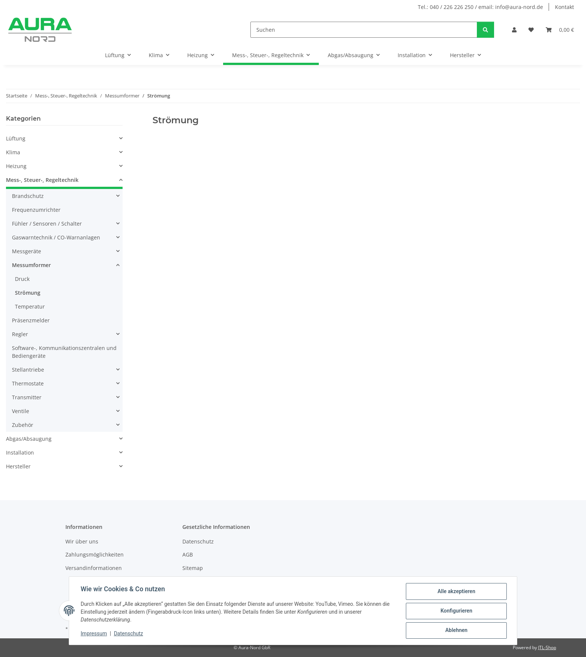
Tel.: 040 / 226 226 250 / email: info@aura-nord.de (480, 6)
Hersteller (18, 466)
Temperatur (30, 306)
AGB (187, 554)
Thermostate (28, 383)
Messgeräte (26, 251)
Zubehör (22, 424)
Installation (20, 452)
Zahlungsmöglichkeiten (94, 554)
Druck (22, 278)
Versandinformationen (93, 567)
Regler (20, 334)
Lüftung (15, 138)
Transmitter (26, 397)
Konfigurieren (456, 611)
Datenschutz (129, 634)
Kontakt (564, 6)
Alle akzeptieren (456, 592)
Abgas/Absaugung (29, 438)
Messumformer (31, 265)
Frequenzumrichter (36, 209)
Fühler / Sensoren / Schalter (47, 223)
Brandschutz (28, 195)
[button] (514, 30)
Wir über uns (81, 541)
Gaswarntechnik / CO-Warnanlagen (56, 237)
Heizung (16, 166)
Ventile (20, 411)
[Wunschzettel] (531, 30)
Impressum (94, 634)
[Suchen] (363, 30)
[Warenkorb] (560, 30)
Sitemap (192, 567)
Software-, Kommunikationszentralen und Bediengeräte (64, 351)
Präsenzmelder (31, 320)
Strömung (27, 292)
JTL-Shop (547, 647)
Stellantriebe (28, 369)
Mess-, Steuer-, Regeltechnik (42, 179)
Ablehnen (456, 630)
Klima (13, 152)
